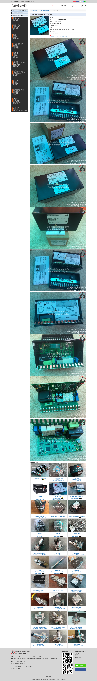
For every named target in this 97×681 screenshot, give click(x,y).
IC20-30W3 (15, 54)
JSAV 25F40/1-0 (16, 79)
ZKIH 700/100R (16, 49)
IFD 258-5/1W (15, 17)
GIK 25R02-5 (15, 83)
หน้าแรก (54, 6)
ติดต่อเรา (83, 6)
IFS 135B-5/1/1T (16, 28)
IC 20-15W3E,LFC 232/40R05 (19, 72)
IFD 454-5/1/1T (16, 23)
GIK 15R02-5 (15, 81)
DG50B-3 (14, 35)
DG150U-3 (15, 36)
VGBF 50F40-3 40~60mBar (18, 89)
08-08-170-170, (23, 1)
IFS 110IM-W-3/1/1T (16, 24)
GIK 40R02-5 (15, 84)
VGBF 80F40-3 (16, 91)
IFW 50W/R (15, 31)
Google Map (78, 657)
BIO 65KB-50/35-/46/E (17, 41)
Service (76, 654)
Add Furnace (82, 669)
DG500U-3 (15, 37)
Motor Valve (15, 61)
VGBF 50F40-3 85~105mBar (18, 90)
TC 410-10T (15, 68)
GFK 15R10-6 (15, 74)
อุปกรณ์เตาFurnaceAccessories (19, 10)
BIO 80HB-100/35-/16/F (17, 42)
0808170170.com (49, 677)
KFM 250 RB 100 (16, 105)
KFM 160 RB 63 (16, 103)
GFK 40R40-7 (15, 78)
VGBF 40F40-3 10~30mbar (18, 87)
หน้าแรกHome (34, 10)
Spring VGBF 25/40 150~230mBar (20, 110)
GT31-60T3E (15, 56)
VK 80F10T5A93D (16, 64)
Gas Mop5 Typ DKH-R (17, 106)
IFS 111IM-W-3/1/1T (16, 25)
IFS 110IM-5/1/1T (16, 26)
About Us (77, 653)
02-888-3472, (17, 1)
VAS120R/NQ (15, 96)
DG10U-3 (14, 33)
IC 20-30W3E (15, 52)
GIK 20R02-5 (15, 82)
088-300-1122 (30, 1)
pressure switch (16, 109)
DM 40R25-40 (15, 108)
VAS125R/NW (15, 97)
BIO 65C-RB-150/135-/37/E (18, 40)
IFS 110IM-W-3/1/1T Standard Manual (58, 36)
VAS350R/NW (15, 99)
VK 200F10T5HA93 (17, 66)
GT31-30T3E (15, 57)
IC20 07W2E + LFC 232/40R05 (19, 62)
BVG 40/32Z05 (16, 63)
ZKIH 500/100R (16, 47)
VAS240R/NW (15, 98)
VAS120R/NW (15, 95)
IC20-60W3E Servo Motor (18, 50)
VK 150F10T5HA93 (16, 65)
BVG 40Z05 (15, 70)
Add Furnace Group (40, 677)
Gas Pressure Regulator (17, 73)
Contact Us (77, 656)
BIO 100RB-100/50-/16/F (18, 43)
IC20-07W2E (15, 53)
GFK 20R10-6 (15, 75)
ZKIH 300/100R (16, 45)
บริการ (74, 6)
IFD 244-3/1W (15, 20)
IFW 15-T (14, 29)
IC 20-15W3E (15, 51)
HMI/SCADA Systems (17, 14)
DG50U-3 (14, 34)
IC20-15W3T (15, 55)
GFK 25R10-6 (15, 77)
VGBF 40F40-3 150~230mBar (19, 88)
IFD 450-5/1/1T (16, 22)
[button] (71, 1)
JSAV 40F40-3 (16, 80)
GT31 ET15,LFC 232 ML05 (18, 71)
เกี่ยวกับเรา (64, 6)
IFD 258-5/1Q (15, 19)
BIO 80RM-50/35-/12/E (17, 44)
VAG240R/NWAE (16, 93)
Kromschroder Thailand (44, 10)
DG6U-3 (14, 32)
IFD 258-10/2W (16, 18)
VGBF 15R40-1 (15, 86)
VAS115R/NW (15, 92)
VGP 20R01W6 (16, 101)
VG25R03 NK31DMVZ (17, 102)
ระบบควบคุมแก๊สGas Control (18, 12)
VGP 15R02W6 (16, 100)
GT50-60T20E (15, 59)
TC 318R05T (15, 69)
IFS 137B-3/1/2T (16, 27)
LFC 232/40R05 (16, 107)
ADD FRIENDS (81, 665)
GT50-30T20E (15, 60)
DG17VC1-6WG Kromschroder (19, 38)
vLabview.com (58, 677)
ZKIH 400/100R (16, 46)
